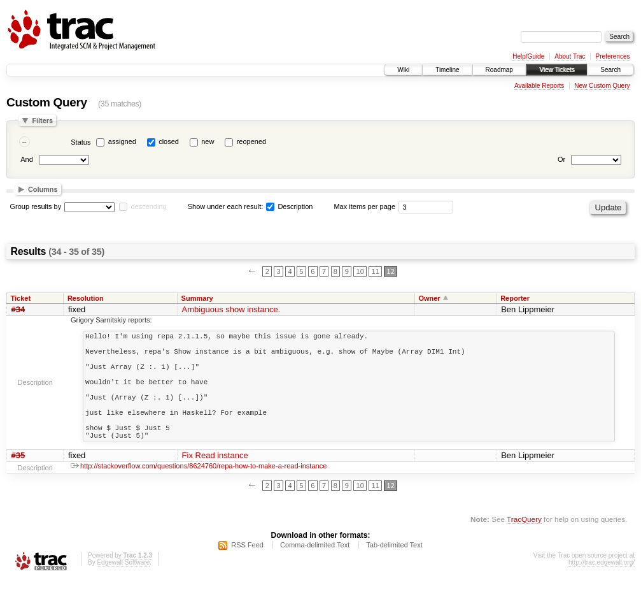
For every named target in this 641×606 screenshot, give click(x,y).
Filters (42, 120)
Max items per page (364, 206)
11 (375, 271)
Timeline (447, 69)
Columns (43, 189)
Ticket (21, 298)
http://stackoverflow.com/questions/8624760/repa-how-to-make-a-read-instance (199, 492)
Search (610, 69)
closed (168, 141)
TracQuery (524, 546)
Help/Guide (528, 56)
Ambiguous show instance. (231, 309)
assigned (122, 141)
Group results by (36, 206)
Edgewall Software (123, 589)
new (207, 141)
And (26, 159)
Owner (429, 298)
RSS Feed (247, 571)
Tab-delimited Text (394, 571)
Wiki (403, 69)
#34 (18, 309)
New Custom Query (602, 85)
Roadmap (499, 69)
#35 (18, 482)
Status (80, 142)
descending (148, 206)
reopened (252, 141)
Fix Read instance (215, 482)
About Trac (569, 56)
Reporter (515, 298)
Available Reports (539, 85)
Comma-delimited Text (314, 571)
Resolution (85, 298)
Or (561, 159)
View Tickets (556, 69)
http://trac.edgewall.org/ (601, 589)
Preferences (613, 56)
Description (289, 206)
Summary (197, 298)
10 (360, 271)
